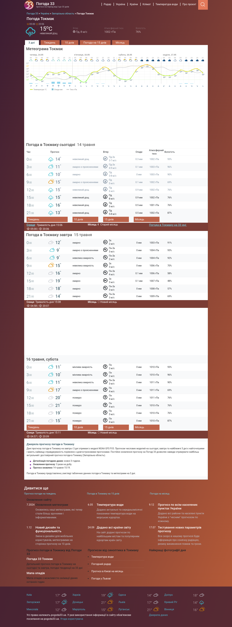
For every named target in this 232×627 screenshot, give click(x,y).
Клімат (147, 4)
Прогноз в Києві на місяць (107, 571)
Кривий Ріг (170, 602)
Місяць (121, 42)
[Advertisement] (116, 118)
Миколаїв (32, 609)
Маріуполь (78, 609)
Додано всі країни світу (114, 527)
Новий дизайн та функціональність (48, 529)
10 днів (70, 42)
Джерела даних (158, 615)
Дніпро (168, 594)
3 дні (32, 42)
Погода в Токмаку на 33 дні (168, 225)
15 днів (109, 219)
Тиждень (50, 42)
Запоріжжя (33, 602)
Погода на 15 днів (95, 42)
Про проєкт (189, 4)
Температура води (166, 4)
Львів (121, 602)
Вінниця (169, 609)
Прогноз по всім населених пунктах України (178, 506)
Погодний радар (101, 564)
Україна (120, 4)
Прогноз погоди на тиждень (40, 493)
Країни (134, 4)
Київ (29, 594)
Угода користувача (71, 618)
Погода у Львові (101, 578)
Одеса (122, 594)
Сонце (31, 225)
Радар (107, 4)
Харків (76, 594)
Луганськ (124, 609)
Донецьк (77, 602)
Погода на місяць (160, 493)
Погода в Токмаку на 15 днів (103, 493)
